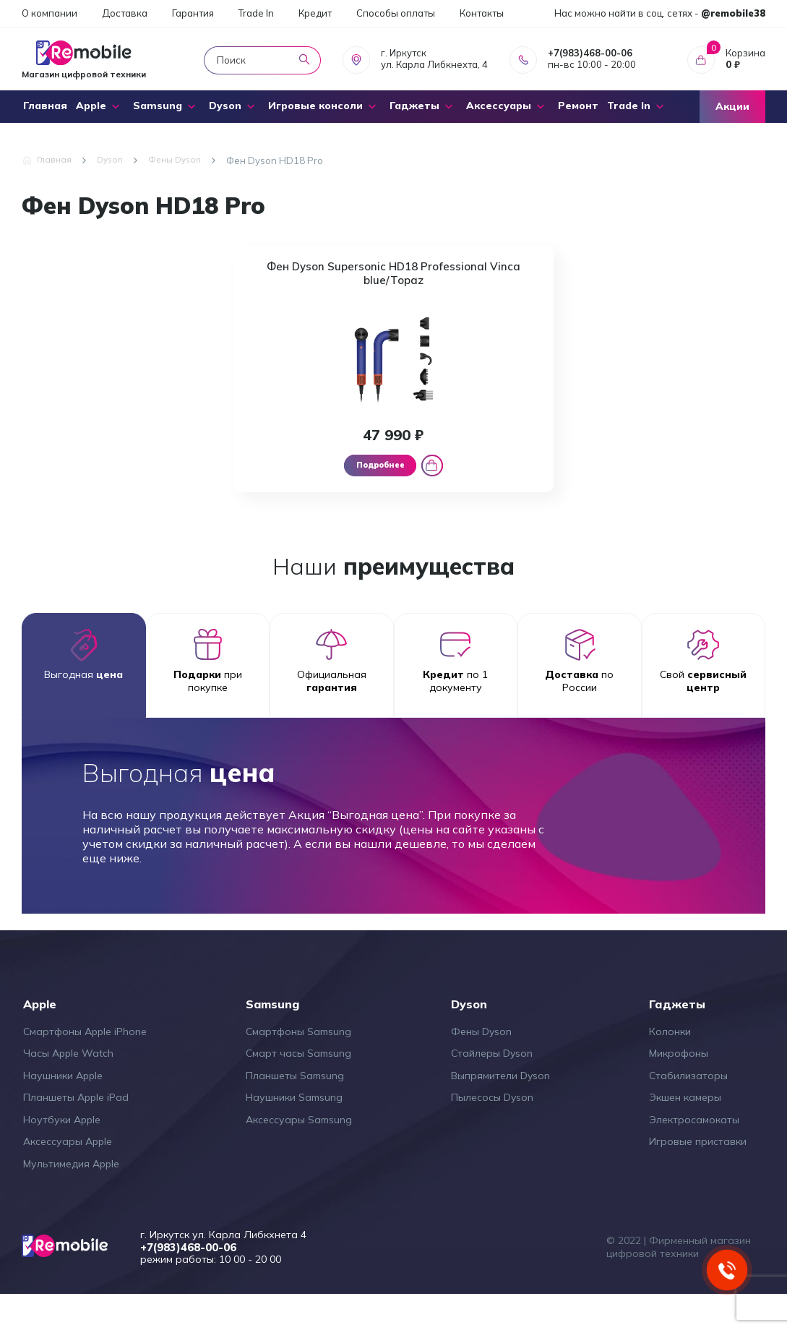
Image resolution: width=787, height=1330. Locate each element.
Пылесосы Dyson (492, 1131)
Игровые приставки (698, 1176)
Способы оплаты (395, 13)
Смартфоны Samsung (298, 1065)
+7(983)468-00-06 (590, 53)
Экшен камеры (685, 1131)
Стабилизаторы (688, 1109)
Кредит (315, 13)
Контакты (482, 13)
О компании (49, 13)
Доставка (124, 13)
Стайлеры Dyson (492, 1087)
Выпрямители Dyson (500, 1109)
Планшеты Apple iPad (76, 1131)
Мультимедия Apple (71, 1197)
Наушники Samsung (294, 1131)
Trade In (256, 13)
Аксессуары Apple (67, 1176)
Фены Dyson (481, 1065)
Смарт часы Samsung (298, 1087)
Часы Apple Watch (68, 1087)
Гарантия (193, 13)
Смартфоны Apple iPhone (85, 1065)
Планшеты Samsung (295, 1109)
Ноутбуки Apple (61, 1153)
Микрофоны (678, 1087)
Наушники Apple (63, 1109)
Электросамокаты (694, 1153)
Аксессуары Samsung (299, 1153)
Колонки (670, 1065)
